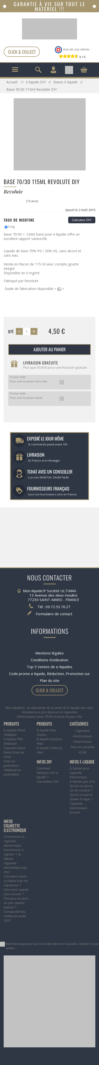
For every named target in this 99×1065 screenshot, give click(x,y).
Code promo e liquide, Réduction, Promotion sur (49, 673)
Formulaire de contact (54, 613)
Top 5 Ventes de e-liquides (49, 666)
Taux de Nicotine (19, 220)
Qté (11, 331)
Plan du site (49, 680)
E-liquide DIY (36, 82)
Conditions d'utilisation (49, 659)
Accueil (12, 82)
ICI (59, 288)
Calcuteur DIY (82, 220)
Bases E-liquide (65, 82)
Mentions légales (49, 653)
